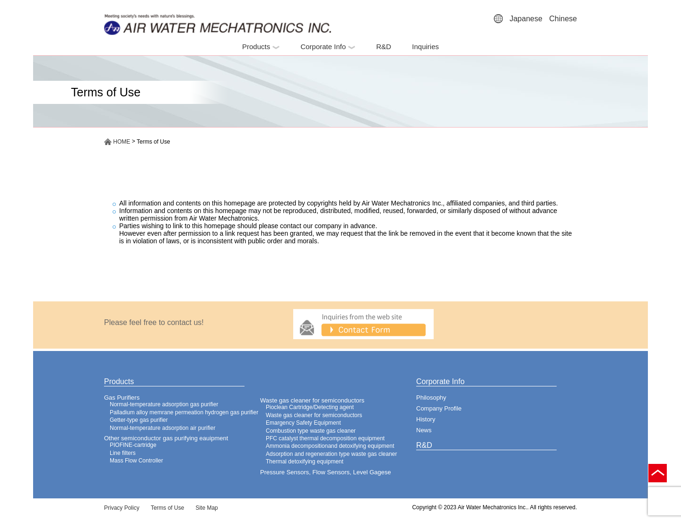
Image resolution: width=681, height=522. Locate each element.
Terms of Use (167, 508)
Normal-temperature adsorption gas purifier (164, 404)
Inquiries (425, 47)
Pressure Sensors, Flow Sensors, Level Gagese (325, 472)
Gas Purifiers (122, 397)
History (425, 419)
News (424, 430)
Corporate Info (327, 47)
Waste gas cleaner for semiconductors (312, 400)
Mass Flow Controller (136, 460)
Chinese (563, 19)
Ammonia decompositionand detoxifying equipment (330, 446)
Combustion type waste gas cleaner (311, 431)
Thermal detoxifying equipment (304, 461)
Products (260, 47)
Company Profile (439, 408)
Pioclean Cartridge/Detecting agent (310, 407)
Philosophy (431, 397)
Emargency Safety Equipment (303, 422)
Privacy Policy (122, 508)
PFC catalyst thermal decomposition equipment (325, 438)
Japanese (525, 19)
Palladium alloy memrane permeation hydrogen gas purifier (184, 412)
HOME (117, 141)
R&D (383, 47)
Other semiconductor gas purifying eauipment (166, 438)
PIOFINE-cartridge (133, 445)
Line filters (123, 453)
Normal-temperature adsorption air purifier (162, 428)
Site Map (206, 508)
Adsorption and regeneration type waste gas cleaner (331, 454)
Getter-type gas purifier (139, 420)
